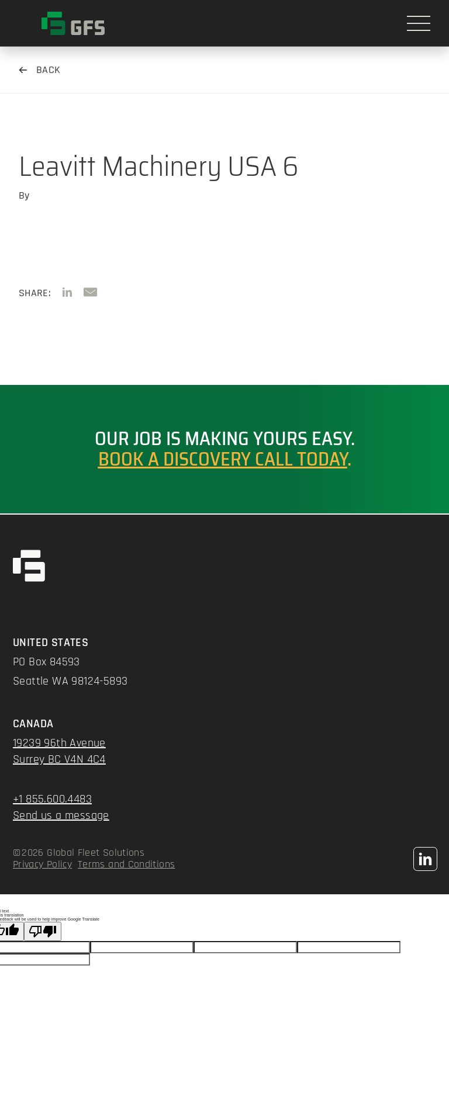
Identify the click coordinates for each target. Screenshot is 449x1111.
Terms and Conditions (126, 864)
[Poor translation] (42, 931)
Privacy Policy (42, 864)
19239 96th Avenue (59, 743)
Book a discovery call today (222, 459)
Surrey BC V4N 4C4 (59, 759)
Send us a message (61, 815)
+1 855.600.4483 (52, 799)
